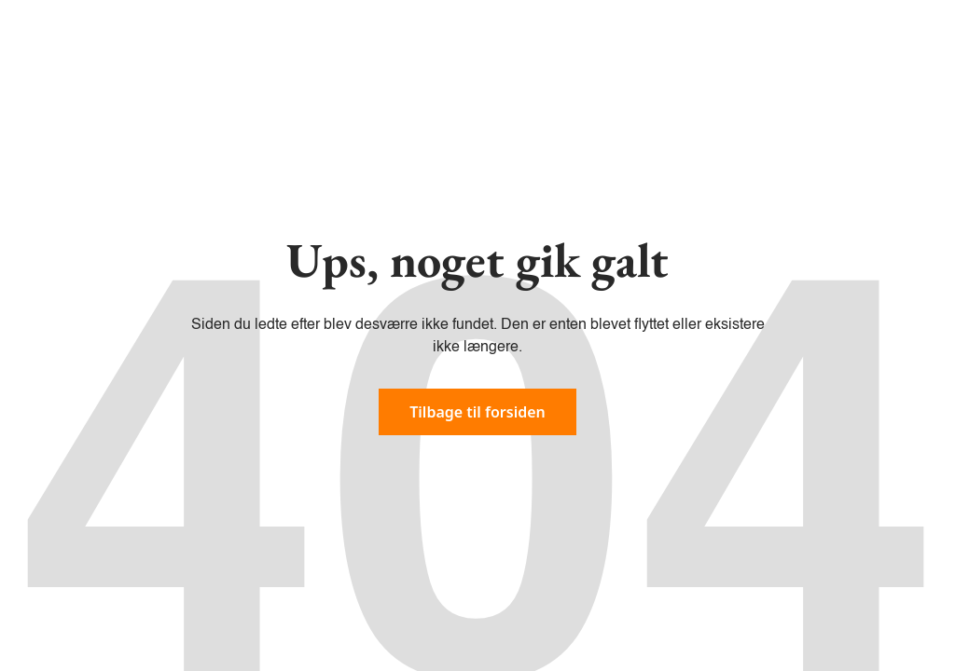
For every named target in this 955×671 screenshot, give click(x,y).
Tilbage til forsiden (477, 412)
